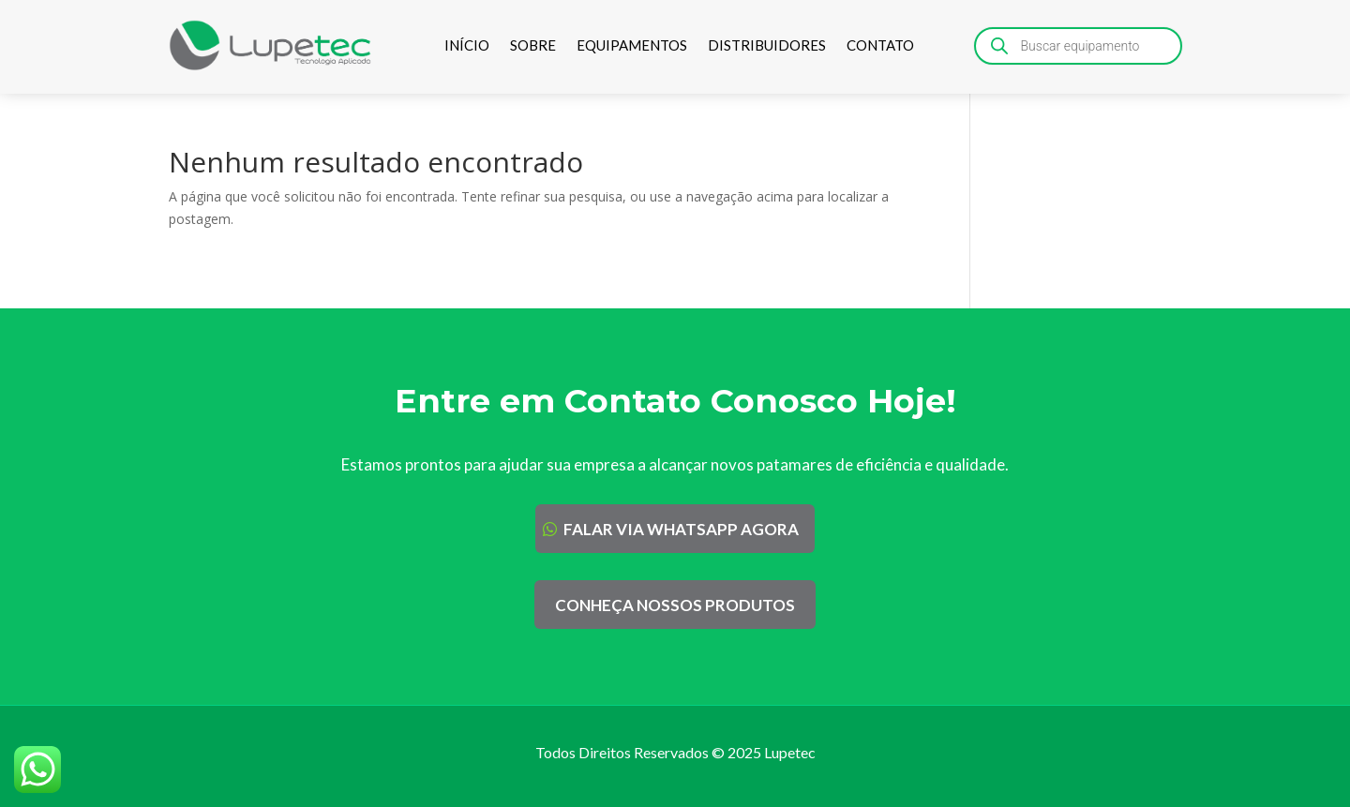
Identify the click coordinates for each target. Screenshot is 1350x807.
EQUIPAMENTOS (632, 45)
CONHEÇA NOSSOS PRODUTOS (675, 605)
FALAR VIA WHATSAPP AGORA (681, 529)
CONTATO (880, 45)
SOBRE (533, 45)
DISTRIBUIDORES (767, 45)
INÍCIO (466, 45)
